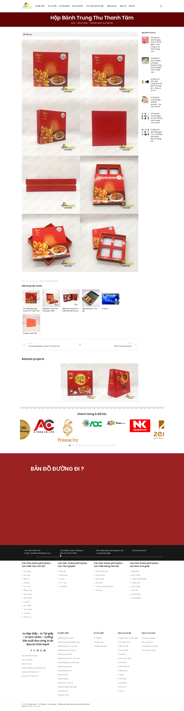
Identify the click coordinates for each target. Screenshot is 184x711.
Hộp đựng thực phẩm (65, 638)
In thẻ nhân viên (124, 666)
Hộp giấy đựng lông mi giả (67, 687)
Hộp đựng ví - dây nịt (65, 683)
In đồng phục (123, 670)
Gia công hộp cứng (149, 650)
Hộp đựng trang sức (65, 666)
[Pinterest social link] (37, 650)
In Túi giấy (97, 638)
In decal (121, 674)
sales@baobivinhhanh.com (36, 668)
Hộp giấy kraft (63, 691)
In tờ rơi (121, 691)
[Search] (161, 6)
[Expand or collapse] (135, 34)
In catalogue (122, 683)
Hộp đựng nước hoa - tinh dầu (69, 658)
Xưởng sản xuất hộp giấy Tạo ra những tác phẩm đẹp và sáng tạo (156, 135)
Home (73, 23)
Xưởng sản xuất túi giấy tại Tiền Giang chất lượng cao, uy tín (156, 118)
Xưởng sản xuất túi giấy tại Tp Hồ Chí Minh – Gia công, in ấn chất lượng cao (156, 44)
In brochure (122, 687)
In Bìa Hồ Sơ (122, 662)
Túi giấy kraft (98, 642)
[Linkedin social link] (41, 650)
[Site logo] (27, 6)
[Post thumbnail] (145, 44)
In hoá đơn (122, 654)
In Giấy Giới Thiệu (124, 658)
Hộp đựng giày (63, 679)
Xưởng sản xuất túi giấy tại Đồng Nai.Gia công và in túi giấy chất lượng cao (156, 65)
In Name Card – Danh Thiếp (128, 638)
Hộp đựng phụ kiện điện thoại (69, 642)
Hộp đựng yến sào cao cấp (67, 646)
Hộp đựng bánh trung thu (67, 650)
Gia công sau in (147, 642)
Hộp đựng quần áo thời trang (68, 662)
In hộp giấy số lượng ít (150, 646)
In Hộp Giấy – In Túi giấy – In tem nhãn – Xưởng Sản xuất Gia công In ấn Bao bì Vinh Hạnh (55, 705)
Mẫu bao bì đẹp (82, 23)
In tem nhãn (122, 679)
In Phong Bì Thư (124, 642)
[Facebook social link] (31, 650)
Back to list (80, 344)
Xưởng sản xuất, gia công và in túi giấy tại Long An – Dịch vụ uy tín (156, 85)
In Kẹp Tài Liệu (123, 650)
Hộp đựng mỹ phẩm (65, 654)
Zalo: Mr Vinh (27, 664)
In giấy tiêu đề (123, 646)
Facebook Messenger (30, 656)
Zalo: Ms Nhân (27, 660)
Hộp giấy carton (63, 695)
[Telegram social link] (44, 650)
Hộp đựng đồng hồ (64, 670)
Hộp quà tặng (63, 674)
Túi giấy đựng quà (100, 646)
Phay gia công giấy (148, 638)
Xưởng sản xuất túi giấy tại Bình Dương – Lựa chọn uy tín (156, 102)
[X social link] (34, 650)
